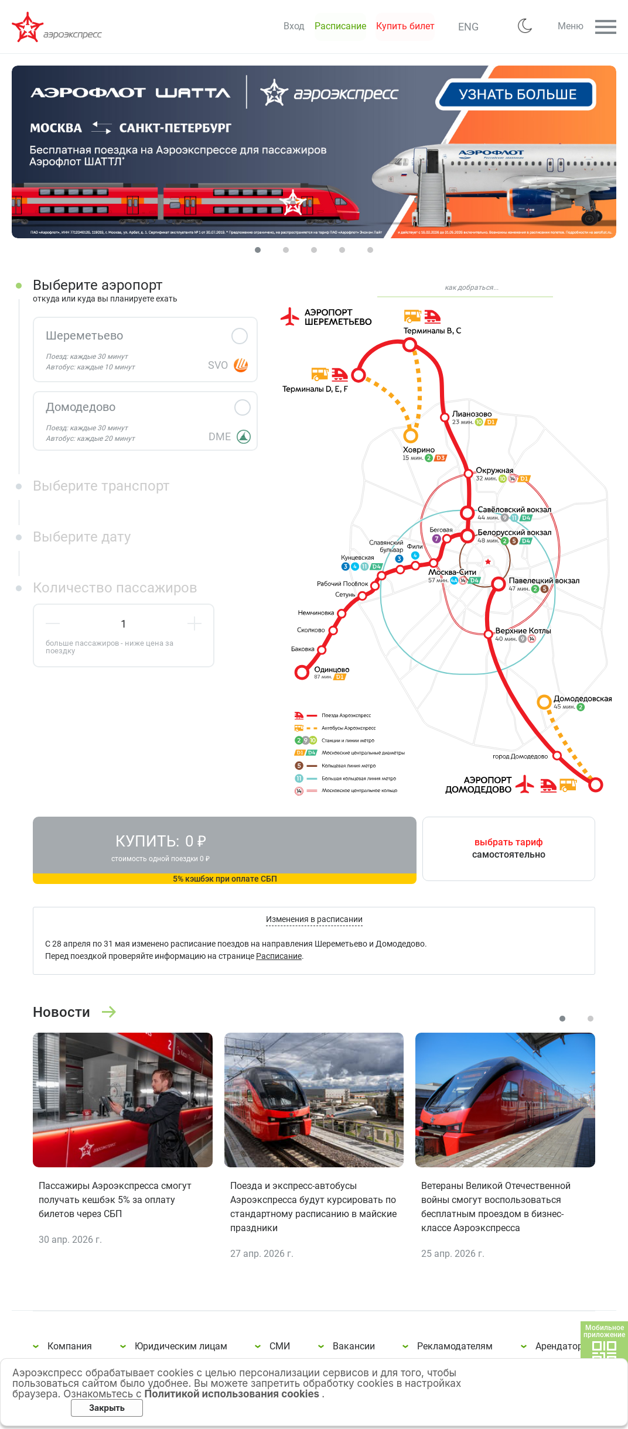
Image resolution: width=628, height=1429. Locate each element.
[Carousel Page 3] (314, 250)
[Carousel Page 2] (286, 250)
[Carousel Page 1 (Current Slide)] (257, 250)
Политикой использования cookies (233, 1394)
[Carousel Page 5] (370, 250)
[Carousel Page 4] (342, 250)
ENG (436, 26)
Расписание (279, 961)
